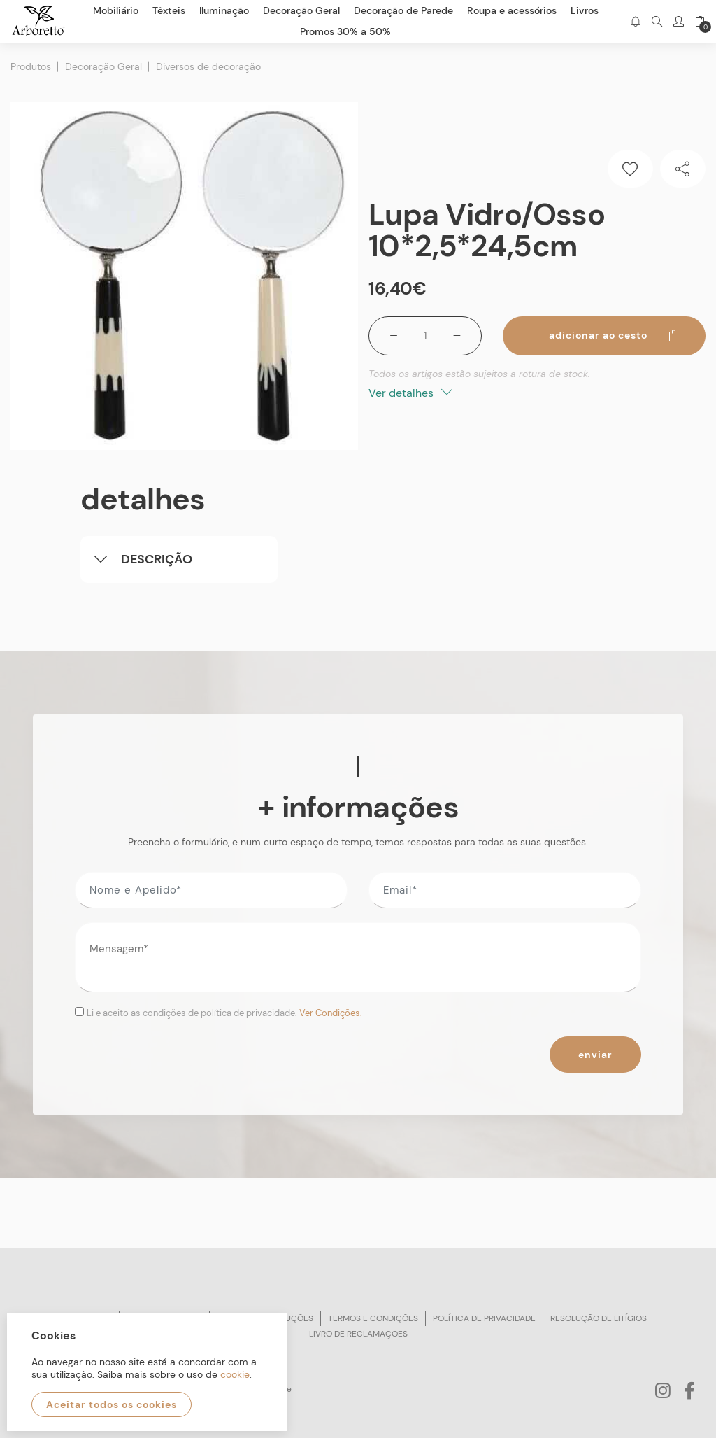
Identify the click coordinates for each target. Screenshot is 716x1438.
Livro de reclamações (358, 1333)
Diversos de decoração (208, 66)
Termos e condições (373, 1318)
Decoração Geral (103, 66)
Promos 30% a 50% (345, 31)
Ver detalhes (410, 393)
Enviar (595, 1054)
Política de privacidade (484, 1318)
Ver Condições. (330, 1013)
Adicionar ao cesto (614, 335)
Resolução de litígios (598, 1318)
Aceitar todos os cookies (111, 1404)
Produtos (30, 66)
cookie (235, 1374)
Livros (585, 10)
